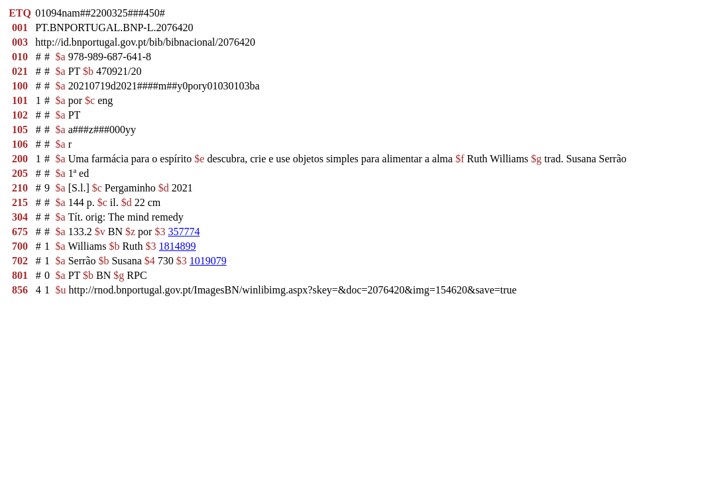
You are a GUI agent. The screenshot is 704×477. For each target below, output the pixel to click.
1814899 (177, 246)
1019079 (208, 260)
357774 (184, 231)
